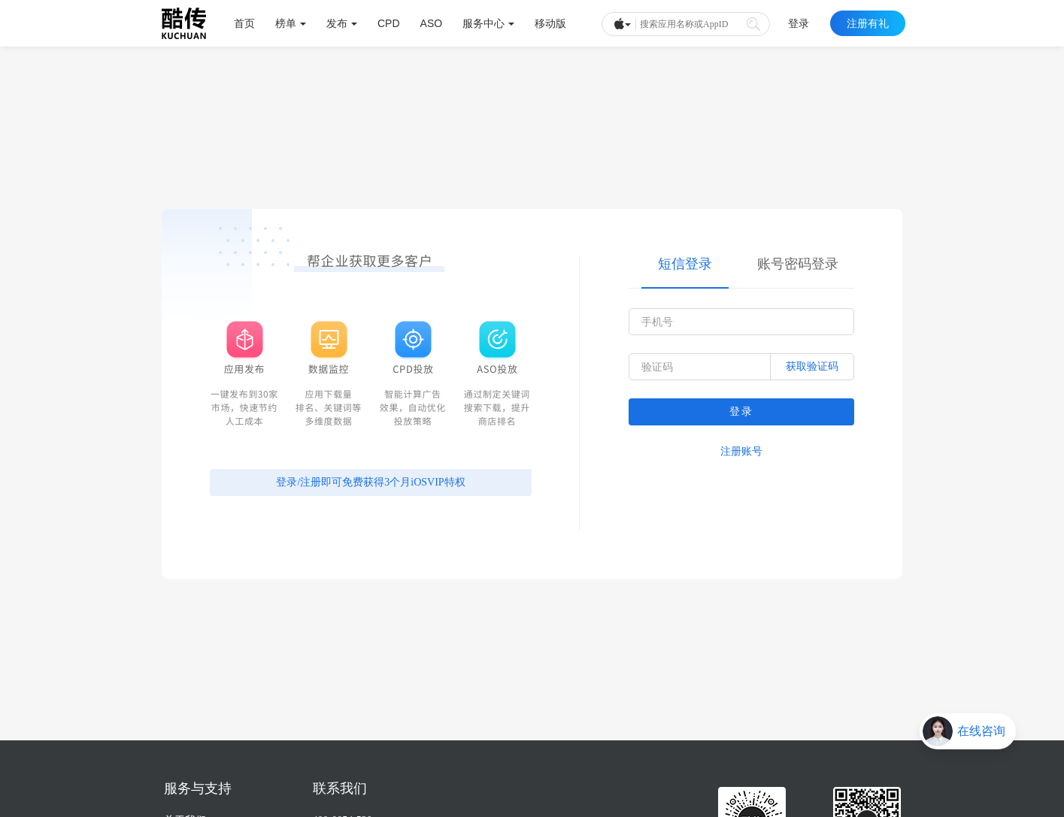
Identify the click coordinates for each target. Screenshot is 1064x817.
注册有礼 (868, 23)
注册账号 (741, 451)
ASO (431, 23)
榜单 (290, 23)
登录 (798, 23)
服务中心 (488, 23)
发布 (341, 23)
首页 (244, 23)
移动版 (550, 23)
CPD (388, 23)
